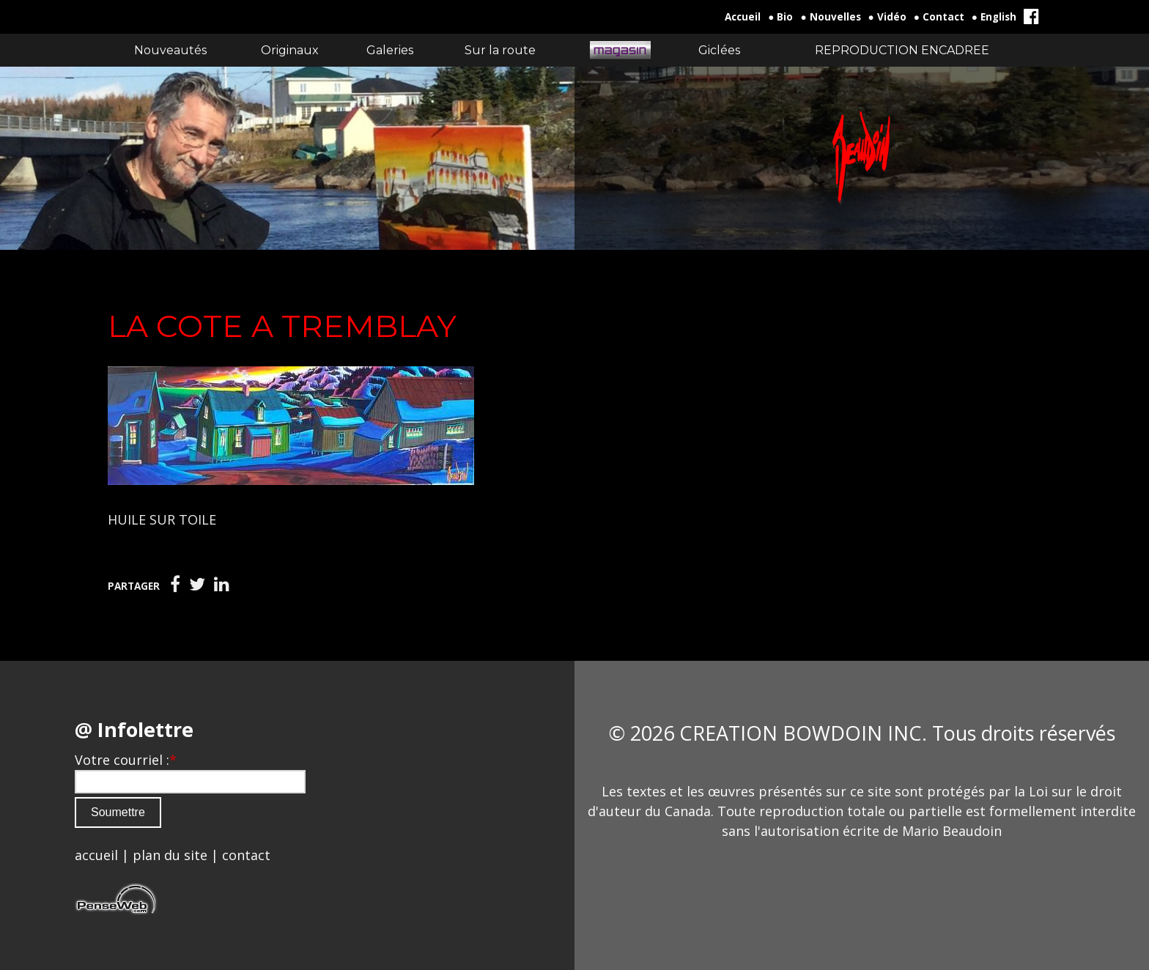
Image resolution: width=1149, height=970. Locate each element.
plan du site (170, 855)
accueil (96, 855)
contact (246, 855)
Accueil (743, 16)
